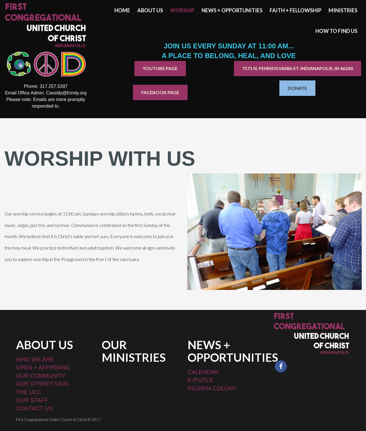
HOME (122, 10)
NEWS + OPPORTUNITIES (232, 10)
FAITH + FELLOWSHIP (295, 10)
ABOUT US (150, 10)
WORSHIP (182, 10)
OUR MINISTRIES (134, 351)
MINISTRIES (343, 10)
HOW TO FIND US (336, 31)
